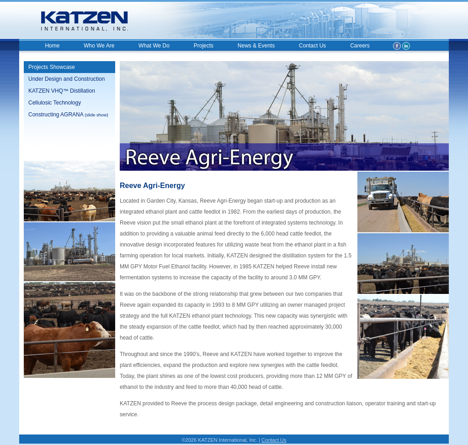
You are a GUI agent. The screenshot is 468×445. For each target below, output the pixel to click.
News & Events (256, 45)
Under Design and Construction (66, 79)
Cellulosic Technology (54, 102)
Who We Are (99, 45)
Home (52, 45)
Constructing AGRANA (68, 114)
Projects (203, 45)
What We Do (154, 45)
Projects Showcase (51, 67)
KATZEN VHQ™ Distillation (61, 91)
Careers (360, 45)
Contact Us (312, 45)
